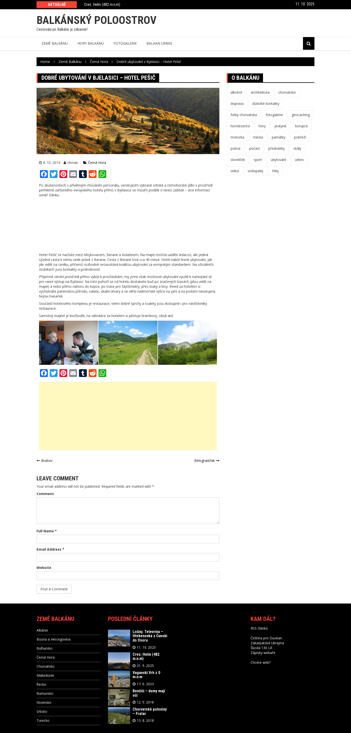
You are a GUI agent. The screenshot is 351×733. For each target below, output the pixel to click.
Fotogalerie (125, 43)
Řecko (41, 684)
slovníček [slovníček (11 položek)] (238, 159)
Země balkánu (54, 43)
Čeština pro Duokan (266, 638)
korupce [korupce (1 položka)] (301, 126)
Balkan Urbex (159, 43)
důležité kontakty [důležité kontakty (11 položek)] (265, 103)
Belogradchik (204, 460)
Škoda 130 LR (261, 647)
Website (44, 567)
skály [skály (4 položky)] (297, 148)
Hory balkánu (91, 43)
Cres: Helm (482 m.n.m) (102, 4)
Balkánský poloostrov (96, 20)
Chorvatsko (46, 666)
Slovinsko (44, 702)
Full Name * (47, 531)
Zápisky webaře (263, 652)
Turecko (43, 720)
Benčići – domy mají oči (149, 693)
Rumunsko (45, 693)
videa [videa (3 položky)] (235, 170)
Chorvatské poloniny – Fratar (150, 711)
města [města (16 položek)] (258, 137)
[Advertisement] (128, 416)
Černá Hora (97, 162)
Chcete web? (261, 662)
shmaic (72, 162)
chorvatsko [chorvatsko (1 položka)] (287, 92)
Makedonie (45, 675)
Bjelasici (76, 281)
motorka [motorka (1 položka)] (237, 137)
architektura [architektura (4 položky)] (260, 92)
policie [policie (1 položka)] (236, 148)
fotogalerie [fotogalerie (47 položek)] (274, 114)
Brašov (46, 460)
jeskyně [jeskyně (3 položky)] (280, 126)
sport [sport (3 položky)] (258, 159)
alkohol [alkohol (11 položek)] (236, 92)
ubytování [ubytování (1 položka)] (278, 159)
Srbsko (42, 711)
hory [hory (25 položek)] (262, 126)
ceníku (63, 264)
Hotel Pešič (48, 254)
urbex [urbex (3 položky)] (299, 159)
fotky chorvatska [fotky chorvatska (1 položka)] (244, 114)
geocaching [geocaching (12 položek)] (301, 114)
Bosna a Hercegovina (53, 639)
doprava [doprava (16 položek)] (237, 103)
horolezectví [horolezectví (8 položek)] (240, 126)
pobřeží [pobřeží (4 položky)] (300, 137)
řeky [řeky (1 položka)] (275, 170)
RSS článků (259, 628)
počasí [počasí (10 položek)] (254, 148)
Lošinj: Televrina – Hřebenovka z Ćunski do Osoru (150, 636)
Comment (45, 493)
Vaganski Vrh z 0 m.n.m (146, 674)
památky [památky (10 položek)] (278, 137)
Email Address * (50, 549)
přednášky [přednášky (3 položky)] (276, 148)
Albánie (42, 630)
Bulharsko (44, 648)
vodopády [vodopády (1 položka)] (255, 170)
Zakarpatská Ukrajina (267, 643)
